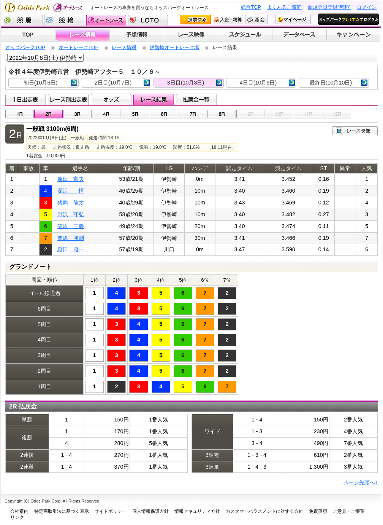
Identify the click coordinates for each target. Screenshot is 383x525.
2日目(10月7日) (122, 83)
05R (135, 114)
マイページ (293, 19)
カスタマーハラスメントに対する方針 (264, 511)
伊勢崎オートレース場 (174, 47)
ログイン (367, 7)
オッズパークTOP (25, 47)
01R (19, 114)
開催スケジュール (245, 35)
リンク (17, 517)
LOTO (148, 20)
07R (193, 114)
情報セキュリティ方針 (197, 511)
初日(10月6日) (50, 83)
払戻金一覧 (196, 99)
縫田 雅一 (70, 249)
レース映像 (191, 35)
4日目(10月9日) (267, 83)
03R (77, 114)
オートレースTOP (78, 47)
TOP (28, 35)
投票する (195, 19)
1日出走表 (25, 99)
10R (279, 114)
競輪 (64, 20)
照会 (256, 19)
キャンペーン (354, 35)
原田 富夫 (70, 179)
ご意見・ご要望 (349, 511)
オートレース (106, 20)
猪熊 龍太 (70, 202)
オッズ (111, 99)
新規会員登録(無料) (329, 7)
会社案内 (19, 511)
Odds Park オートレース (44, 7)
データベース (299, 35)
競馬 (23, 20)
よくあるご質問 (284, 7)
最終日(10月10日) (338, 83)
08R (221, 114)
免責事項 (318, 511)
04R (106, 114)
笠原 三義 (70, 226)
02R (48, 114)
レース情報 (82, 35)
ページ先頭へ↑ (360, 482)
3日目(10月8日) (194, 83)
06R (164, 114)
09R (250, 114)
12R (337, 114)
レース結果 (153, 99)
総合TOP (251, 7)
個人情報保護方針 (150, 511)
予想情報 (136, 35)
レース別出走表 (68, 99)
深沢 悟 (70, 191)
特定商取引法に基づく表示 (61, 511)
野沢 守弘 (70, 214)
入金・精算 (228, 19)
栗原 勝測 (70, 238)
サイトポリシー (111, 511)
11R (308, 114)
